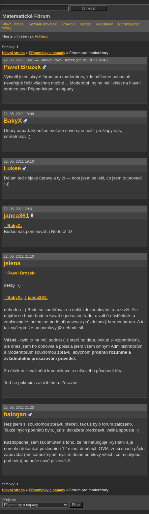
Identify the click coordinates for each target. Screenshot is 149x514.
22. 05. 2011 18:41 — (56, 60)
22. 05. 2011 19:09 (19, 114)
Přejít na (42, 503)
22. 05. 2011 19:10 (19, 161)
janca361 (16, 215)
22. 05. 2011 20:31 (19, 209)
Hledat (85, 24)
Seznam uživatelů (43, 24)
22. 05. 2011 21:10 (19, 256)
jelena (12, 263)
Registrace (104, 24)
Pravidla (68, 24)
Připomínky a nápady (47, 53)
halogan (15, 414)
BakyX (13, 120)
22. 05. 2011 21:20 (19, 407)
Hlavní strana (13, 24)
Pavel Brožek (22, 67)
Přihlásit (41, 36)
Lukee (12, 168)
